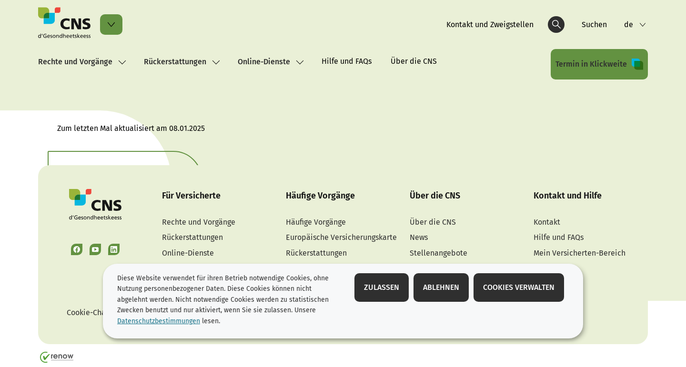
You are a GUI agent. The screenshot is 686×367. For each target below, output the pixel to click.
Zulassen (381, 287)
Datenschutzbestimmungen (158, 321)
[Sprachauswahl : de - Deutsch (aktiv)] (635, 24)
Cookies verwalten (519, 287)
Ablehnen (441, 287)
